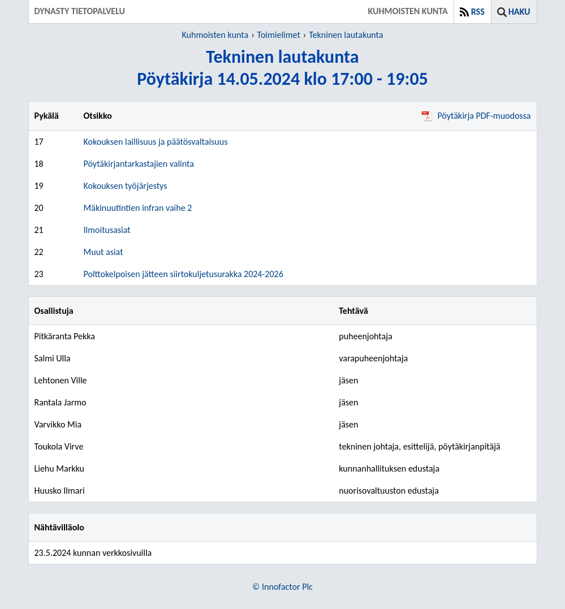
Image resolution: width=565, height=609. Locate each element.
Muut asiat (103, 252)
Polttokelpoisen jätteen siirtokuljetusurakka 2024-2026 (183, 274)
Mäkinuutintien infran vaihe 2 (138, 207)
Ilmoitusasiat (107, 229)
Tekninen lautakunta (346, 34)
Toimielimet (278, 34)
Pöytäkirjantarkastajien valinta (139, 163)
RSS (478, 11)
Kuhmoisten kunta (215, 34)
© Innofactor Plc (282, 586)
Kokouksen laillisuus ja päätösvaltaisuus (156, 141)
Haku (519, 11)
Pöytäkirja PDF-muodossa (476, 115)
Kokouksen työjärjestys (125, 185)
